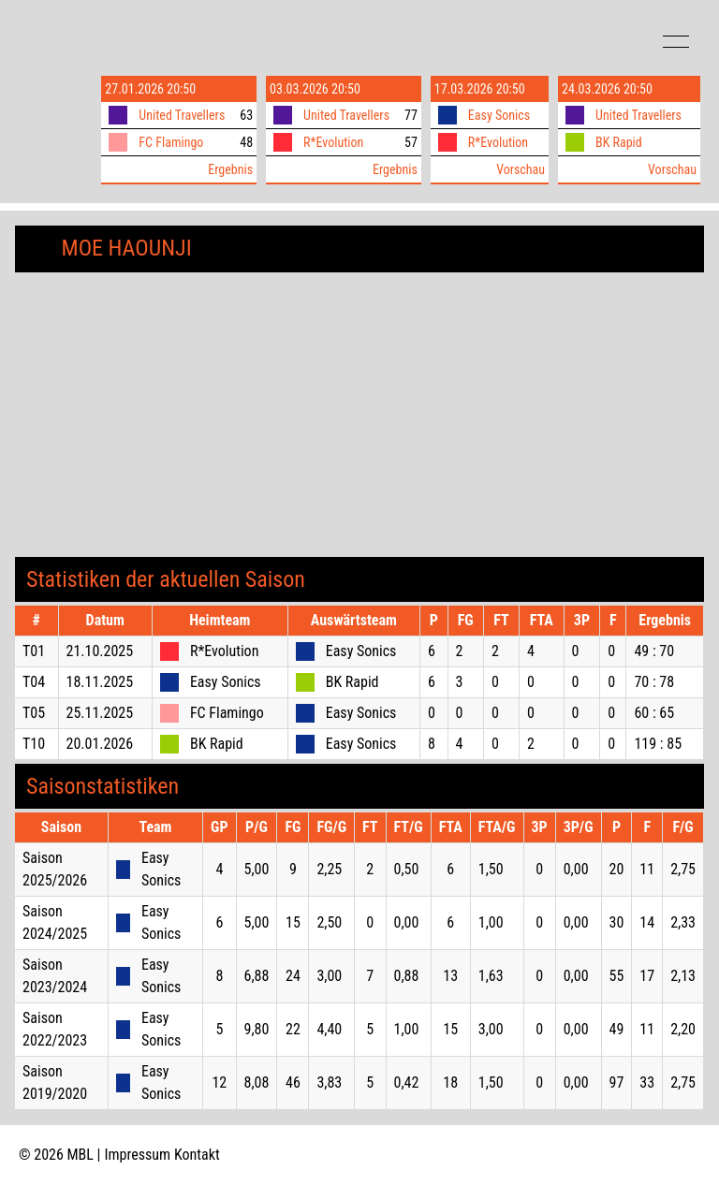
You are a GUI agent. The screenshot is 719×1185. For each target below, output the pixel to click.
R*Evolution (333, 142)
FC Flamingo (171, 142)
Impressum (138, 1154)
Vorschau (520, 169)
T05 (33, 713)
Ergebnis (230, 169)
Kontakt (197, 1154)
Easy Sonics (499, 115)
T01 (33, 651)
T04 (33, 682)
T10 (33, 744)
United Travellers (182, 115)
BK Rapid (618, 142)
